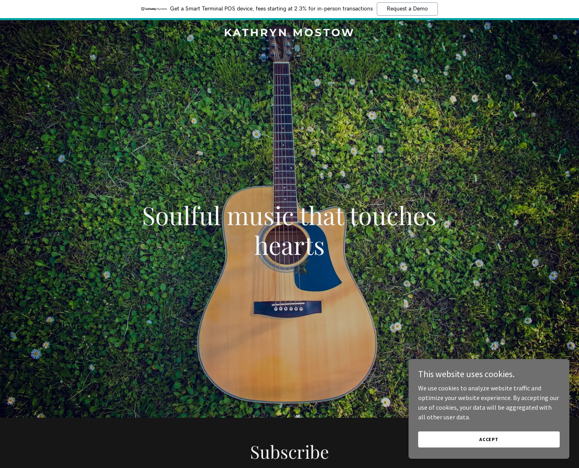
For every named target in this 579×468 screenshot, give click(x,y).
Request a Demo (407, 9)
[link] (289, 34)
